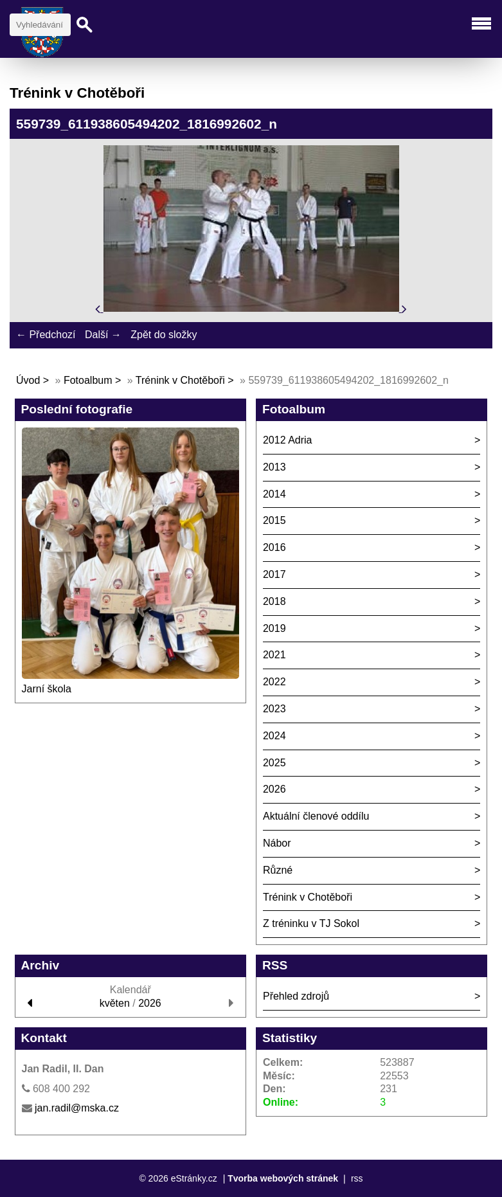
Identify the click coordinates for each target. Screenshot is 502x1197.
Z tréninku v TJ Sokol (311, 923)
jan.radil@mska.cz (77, 1107)
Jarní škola (46, 688)
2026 (274, 789)
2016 (274, 547)
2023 (274, 708)
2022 (274, 681)
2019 (274, 628)
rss (357, 1178)
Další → (103, 334)
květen (115, 1003)
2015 (274, 520)
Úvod (28, 380)
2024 (274, 735)
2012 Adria (287, 440)
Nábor (277, 843)
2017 (274, 574)
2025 (274, 762)
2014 (274, 494)
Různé (277, 870)
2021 (274, 654)
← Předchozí (45, 334)
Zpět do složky (163, 334)
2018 (274, 601)
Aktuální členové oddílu (316, 816)
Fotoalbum (88, 380)
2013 (274, 467)
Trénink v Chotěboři (180, 380)
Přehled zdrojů (296, 996)
